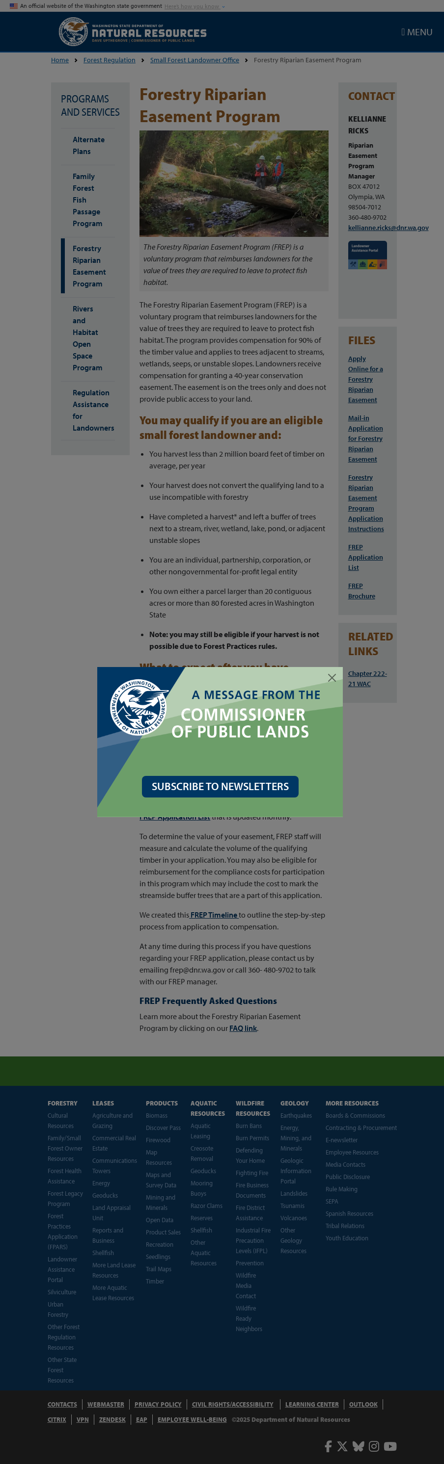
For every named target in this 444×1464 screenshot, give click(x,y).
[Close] (334, 678)
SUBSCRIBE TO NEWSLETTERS (222, 786)
